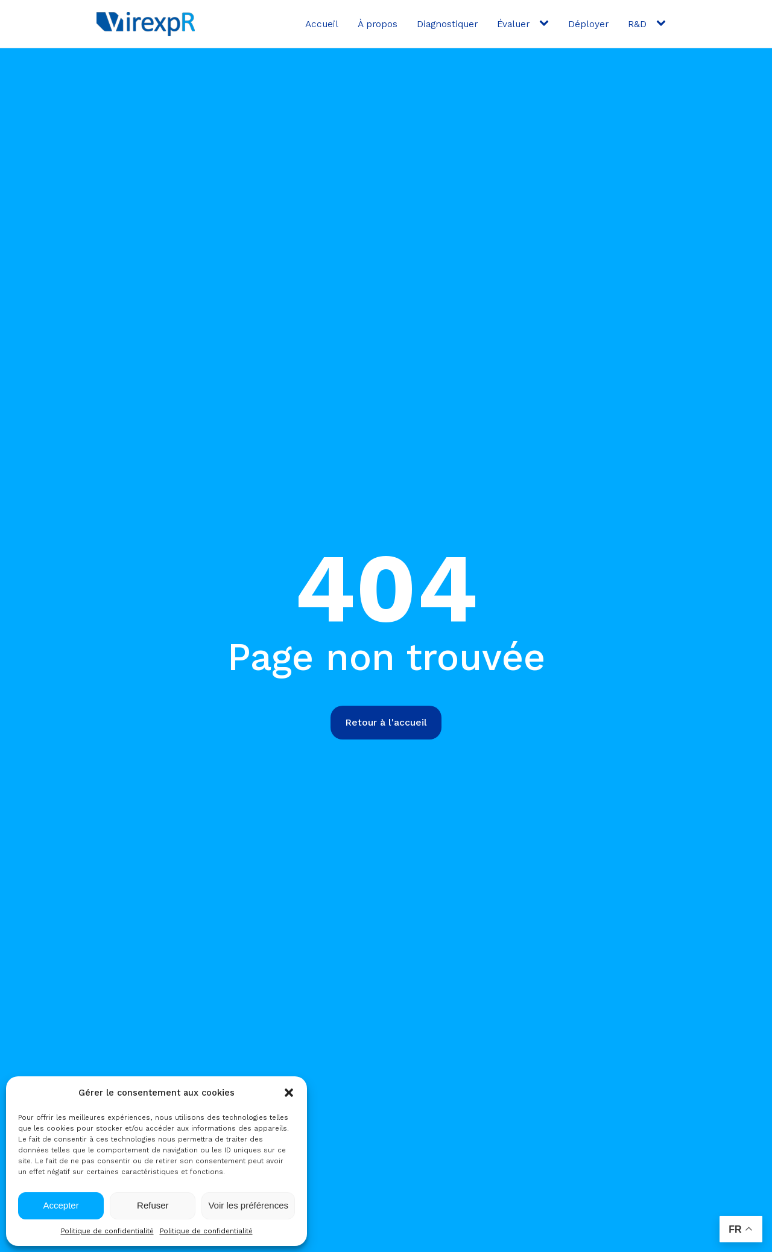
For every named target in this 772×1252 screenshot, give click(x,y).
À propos (377, 24)
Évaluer (513, 24)
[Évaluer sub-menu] (546, 23)
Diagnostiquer (447, 24)
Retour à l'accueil (386, 722)
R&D (637, 24)
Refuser (153, 1205)
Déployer (588, 24)
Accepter (61, 1205)
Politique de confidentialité (107, 1231)
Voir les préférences (248, 1205)
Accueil (321, 24)
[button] (289, 1093)
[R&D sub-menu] (663, 23)
